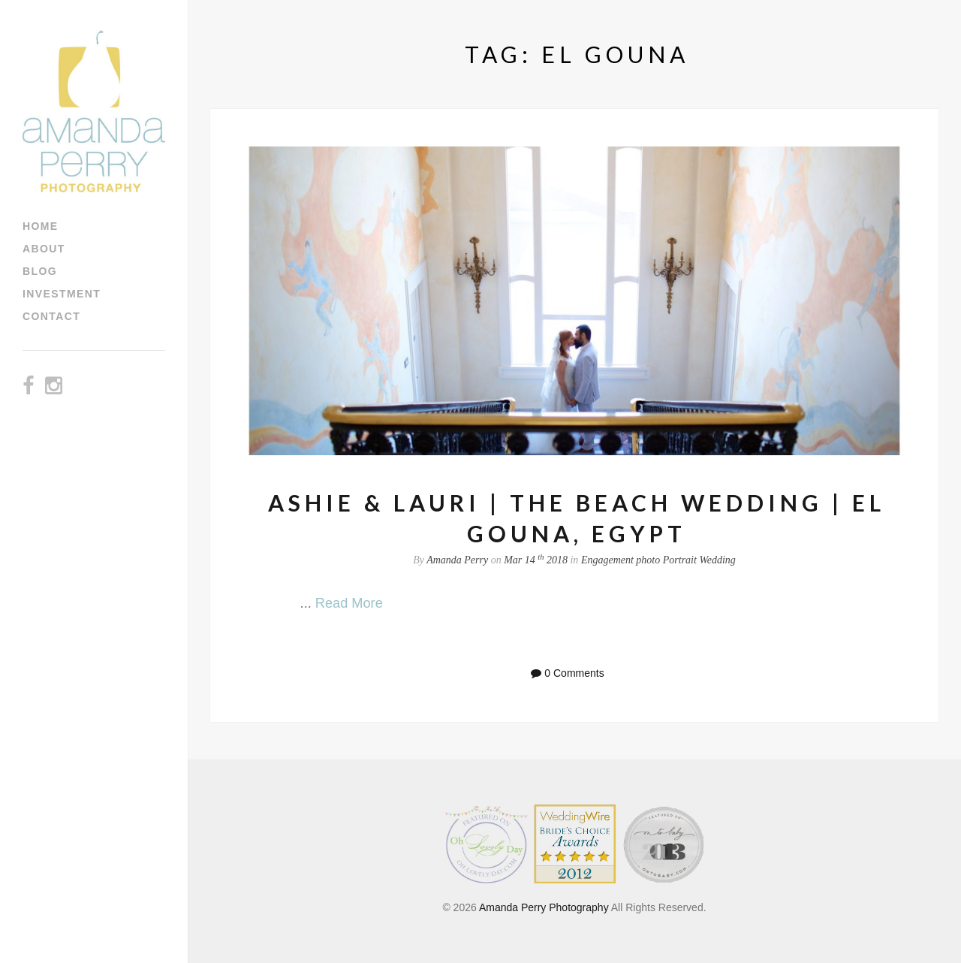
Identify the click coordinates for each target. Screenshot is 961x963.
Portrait (680, 560)
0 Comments (574, 673)
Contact (51, 316)
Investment (62, 294)
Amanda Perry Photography (544, 907)
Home (41, 226)
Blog (40, 271)
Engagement (607, 560)
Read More (349, 603)
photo (648, 560)
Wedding (717, 560)
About (44, 249)
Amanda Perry (457, 560)
